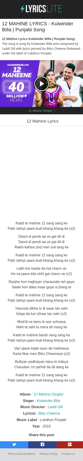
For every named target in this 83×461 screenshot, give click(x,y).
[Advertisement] (41, 172)
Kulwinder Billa (48, 401)
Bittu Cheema (49, 413)
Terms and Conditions (21, 453)
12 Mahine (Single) (40, 110)
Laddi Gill (55, 407)
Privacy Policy (48, 453)
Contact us (68, 453)
